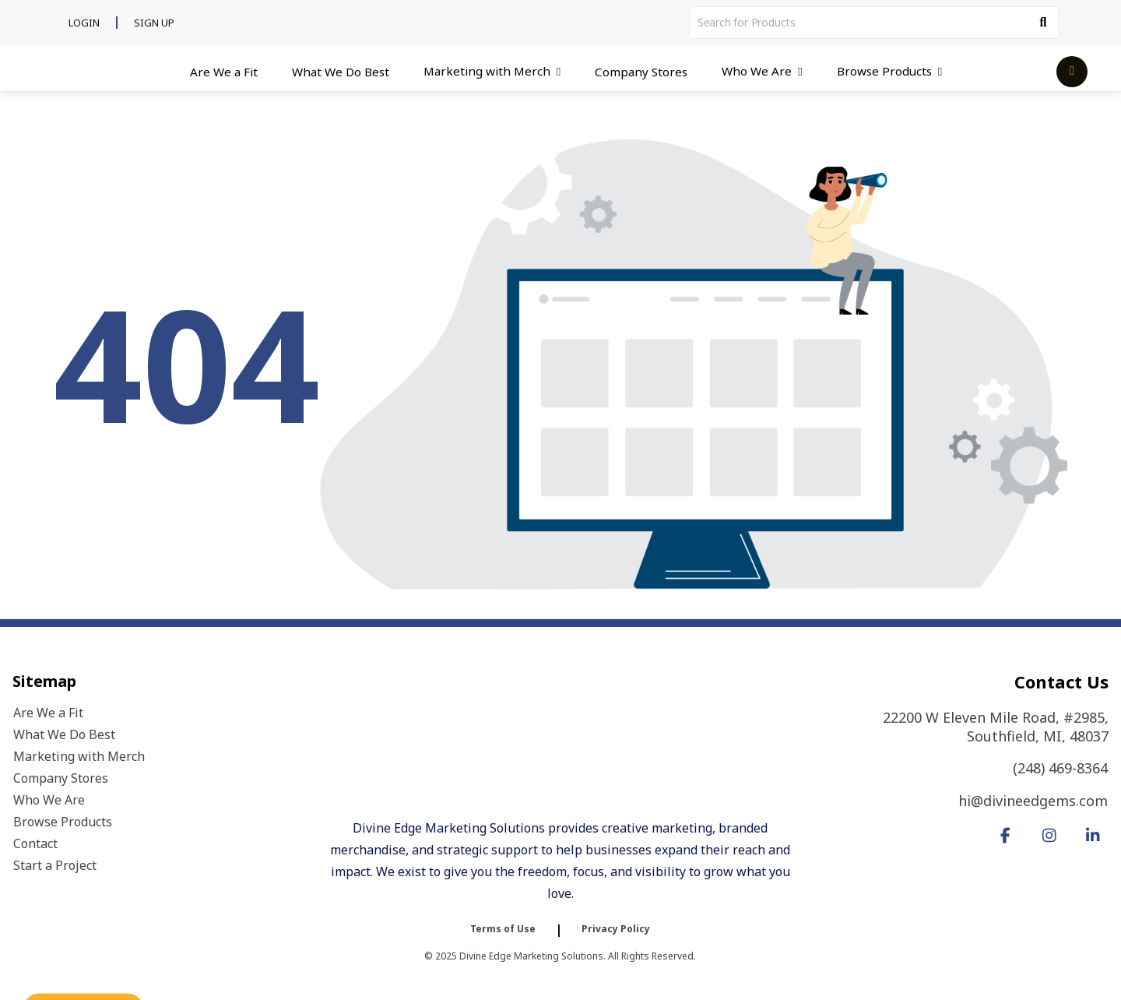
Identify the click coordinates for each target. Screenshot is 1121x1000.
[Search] (1043, 22)
